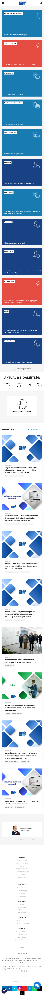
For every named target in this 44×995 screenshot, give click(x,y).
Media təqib (22, 907)
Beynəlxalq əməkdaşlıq (22, 871)
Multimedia (22, 910)
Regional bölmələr (22, 869)
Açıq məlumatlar (22, 880)
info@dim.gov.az (22, 953)
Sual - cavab (22, 937)
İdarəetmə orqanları (22, 863)
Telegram (29, 988)
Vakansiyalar (22, 877)
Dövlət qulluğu (19, 385)
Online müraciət (22, 934)
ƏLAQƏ (22, 928)
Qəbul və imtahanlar (7, 385)
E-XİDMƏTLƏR (22, 921)
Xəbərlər (22, 904)
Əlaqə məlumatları (22, 931)
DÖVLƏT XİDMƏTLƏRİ (22, 923)
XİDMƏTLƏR (22, 917)
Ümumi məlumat (22, 860)
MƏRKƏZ (22, 857)
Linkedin (4, 988)
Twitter (14, 988)
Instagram (19, 988)
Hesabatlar (22, 874)
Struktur (22, 866)
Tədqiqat (29, 385)
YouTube (24, 988)
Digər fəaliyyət (39, 385)
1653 (22, 948)
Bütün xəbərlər (35, 429)
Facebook (9, 988)
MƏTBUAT (22, 901)
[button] (4, 991)
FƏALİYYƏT (22, 885)
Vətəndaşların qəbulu (22, 940)
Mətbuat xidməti (22, 913)
